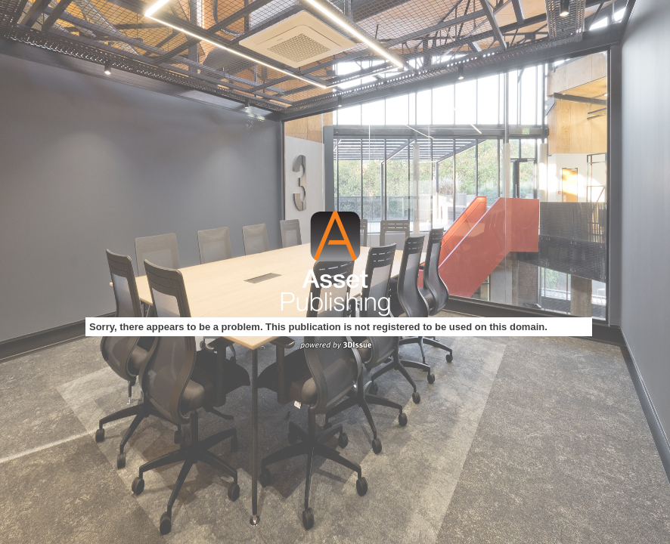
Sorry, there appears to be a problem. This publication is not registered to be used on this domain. (318, 326)
